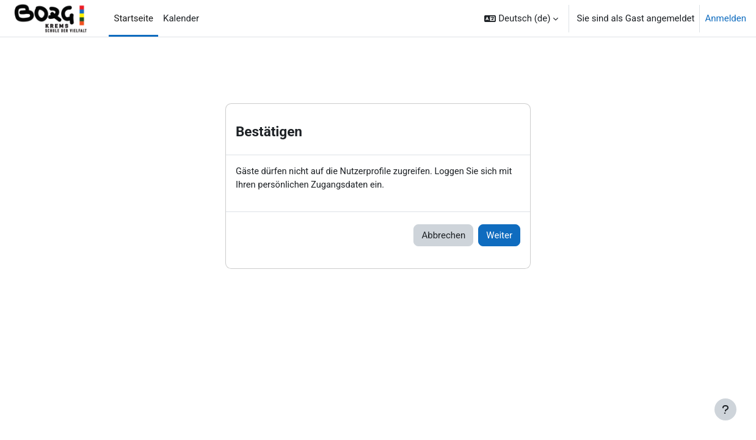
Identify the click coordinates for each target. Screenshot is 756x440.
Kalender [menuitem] (181, 18)
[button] (521, 18)
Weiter (499, 235)
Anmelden (725, 18)
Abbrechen (443, 235)
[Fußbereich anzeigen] (725, 409)
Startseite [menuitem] (133, 18)
